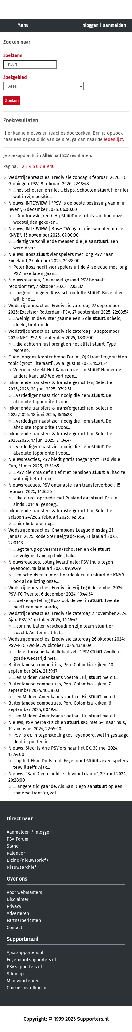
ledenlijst (113, 139)
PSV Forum (17, 839)
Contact (14, 927)
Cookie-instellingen (26, 988)
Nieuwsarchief (21, 867)
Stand (13, 846)
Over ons (17, 879)
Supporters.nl (22, 939)
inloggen (89, 25)
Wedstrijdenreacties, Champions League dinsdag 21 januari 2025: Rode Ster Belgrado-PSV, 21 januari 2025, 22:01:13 (63, 536)
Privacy (14, 906)
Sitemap (15, 974)
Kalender (16, 853)
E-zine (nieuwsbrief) (27, 860)
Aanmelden (18, 832)
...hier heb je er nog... (34, 523)
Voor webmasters (24, 892)
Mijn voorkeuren (23, 981)
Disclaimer (17, 899)
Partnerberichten (24, 920)
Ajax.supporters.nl (25, 952)
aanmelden (114, 25)
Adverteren (18, 913)
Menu (22, 25)
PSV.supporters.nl (24, 966)
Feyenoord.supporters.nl (31, 959)
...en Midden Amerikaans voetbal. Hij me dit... (65, 677)
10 (52, 166)
